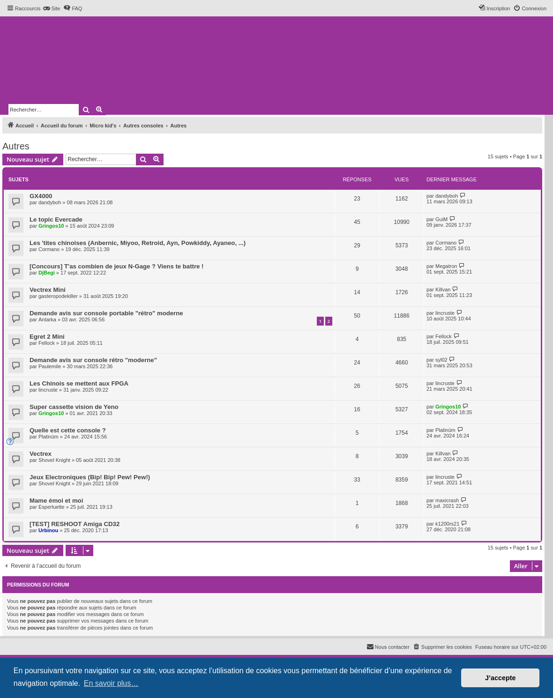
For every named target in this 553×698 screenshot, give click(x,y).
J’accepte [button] (500, 678)
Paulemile (49, 366)
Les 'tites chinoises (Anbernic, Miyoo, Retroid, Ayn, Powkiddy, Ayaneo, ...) (138, 242)
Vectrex (41, 453)
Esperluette (51, 507)
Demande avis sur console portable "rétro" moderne (106, 313)
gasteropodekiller (58, 296)
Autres (16, 146)
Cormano (49, 249)
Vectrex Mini (48, 289)
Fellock (46, 343)
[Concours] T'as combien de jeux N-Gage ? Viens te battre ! (116, 266)
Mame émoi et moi (56, 500)
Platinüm (48, 436)
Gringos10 (51, 226)
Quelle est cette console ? (68, 430)
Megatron (446, 266)
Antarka (47, 319)
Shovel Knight (54, 460)
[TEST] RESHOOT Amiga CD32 (75, 523)
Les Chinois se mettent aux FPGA (79, 383)
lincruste (445, 313)
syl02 (441, 360)
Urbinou (48, 530)
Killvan (442, 289)
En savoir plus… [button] (111, 683)
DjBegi (46, 272)
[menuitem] (51, 8)
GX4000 (41, 196)
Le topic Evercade (56, 219)
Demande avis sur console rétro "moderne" (93, 360)
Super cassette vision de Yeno (74, 406)
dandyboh (49, 202)
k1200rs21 (447, 524)
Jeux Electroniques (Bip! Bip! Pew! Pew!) (90, 477)
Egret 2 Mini (47, 336)
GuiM (441, 219)
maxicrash (447, 500)
